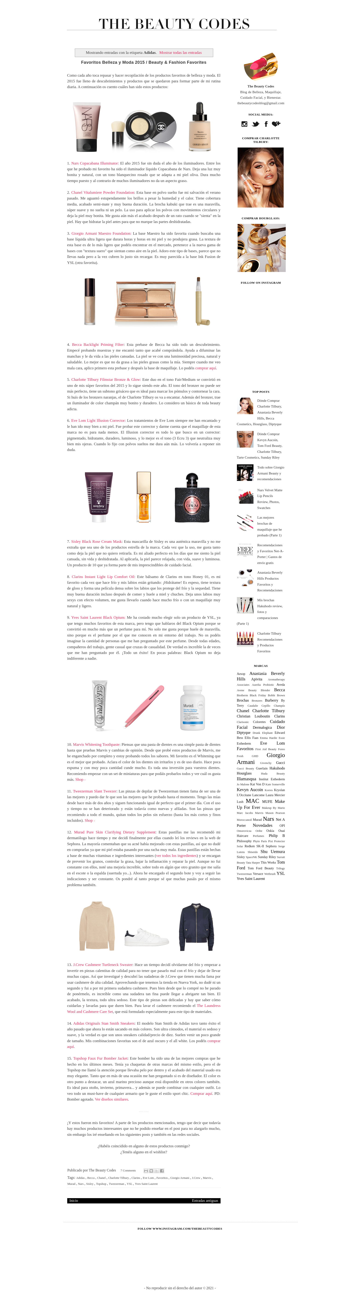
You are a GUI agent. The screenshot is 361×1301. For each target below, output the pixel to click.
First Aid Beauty (266, 749)
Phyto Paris (260, 841)
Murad (71, 1183)
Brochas (243, 700)
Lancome (258, 795)
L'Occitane (244, 795)
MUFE (267, 802)
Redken (250, 846)
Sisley (90, 1183)
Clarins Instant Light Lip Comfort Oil (103, 577)
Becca (91, 1178)
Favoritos (162, 1178)
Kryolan (279, 790)
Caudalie (252, 705)
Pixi (270, 841)
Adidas (80, 1178)
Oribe (259, 831)
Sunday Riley (267, 857)
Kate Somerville (275, 784)
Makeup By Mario (273, 808)
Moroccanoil (244, 819)
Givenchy (266, 763)
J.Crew (196, 1178)
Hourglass (244, 773)
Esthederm (244, 743)
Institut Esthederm (272, 779)
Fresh (240, 756)
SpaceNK (251, 857)
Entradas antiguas (205, 1201)
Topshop (101, 1183)
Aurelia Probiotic (263, 684)
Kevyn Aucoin (250, 789)
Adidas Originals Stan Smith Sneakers (103, 1023)
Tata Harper (253, 862)
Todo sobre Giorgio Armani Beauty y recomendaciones (270, 473)
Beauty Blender (259, 690)
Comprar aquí (201, 1093)
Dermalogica (262, 727)
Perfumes (258, 836)
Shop (80, 779)
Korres (269, 790)
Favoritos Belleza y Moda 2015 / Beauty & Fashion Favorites (144, 62)
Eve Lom (148, 1178)
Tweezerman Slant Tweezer (94, 791)
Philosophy (244, 841)
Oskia (270, 831)
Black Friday (258, 695)
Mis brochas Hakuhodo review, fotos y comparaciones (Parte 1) (260, 611)
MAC (252, 801)
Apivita (256, 679)
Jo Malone (243, 784)
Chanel (101, 1178)
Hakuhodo (277, 768)
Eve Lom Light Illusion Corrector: (98, 420)
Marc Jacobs (245, 813)
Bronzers (257, 700)
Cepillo (266, 705)
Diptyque (244, 732)
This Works (268, 862)
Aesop (241, 674)
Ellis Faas (252, 738)
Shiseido (253, 852)
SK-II (260, 846)
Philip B (277, 836)
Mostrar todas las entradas (180, 52)
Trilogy (280, 868)
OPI (282, 825)
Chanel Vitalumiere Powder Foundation (102, 192)
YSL (130, 1183)
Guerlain (262, 768)
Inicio (74, 1201)
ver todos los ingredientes (176, 855)
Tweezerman (117, 1183)
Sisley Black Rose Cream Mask (96, 541)
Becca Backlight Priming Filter (98, 344)
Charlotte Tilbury (119, 1178)
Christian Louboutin (253, 716)
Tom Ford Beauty (261, 868)
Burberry (271, 700)
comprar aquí (205, 368)
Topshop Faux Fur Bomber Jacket (100, 1058)
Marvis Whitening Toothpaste (96, 744)
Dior (281, 727)
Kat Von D (257, 784)
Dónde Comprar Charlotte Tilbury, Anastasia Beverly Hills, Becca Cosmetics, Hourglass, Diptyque (260, 412)
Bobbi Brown (276, 695)
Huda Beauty (273, 773)
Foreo (281, 749)
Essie (282, 738)
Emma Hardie (268, 738)
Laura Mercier (275, 795)
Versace (258, 874)
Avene (240, 690)
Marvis (207, 1178)
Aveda (281, 684)
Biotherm (242, 695)
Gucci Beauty (245, 768)
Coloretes (259, 722)
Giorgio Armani (180, 1178)
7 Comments (129, 1170)
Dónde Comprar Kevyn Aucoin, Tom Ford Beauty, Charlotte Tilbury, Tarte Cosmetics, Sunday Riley (259, 445)
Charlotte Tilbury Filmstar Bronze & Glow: (106, 379)
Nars (81, 1183)
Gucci (280, 763)
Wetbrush (270, 874)
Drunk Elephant (263, 732)
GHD (255, 756)
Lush (240, 802)
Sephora (271, 846)
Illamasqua (246, 778)
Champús (279, 705)
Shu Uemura (273, 851)
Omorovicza (244, 831)
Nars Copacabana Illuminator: (95, 163)
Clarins (136, 1178)
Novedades (262, 825)
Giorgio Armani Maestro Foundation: (101, 233)
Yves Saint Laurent (146, 1183)
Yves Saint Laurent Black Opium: (98, 617)
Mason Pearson (275, 813)
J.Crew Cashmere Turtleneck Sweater (102, 965)
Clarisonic (243, 722)
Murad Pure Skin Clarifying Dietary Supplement (114, 832)
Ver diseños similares (111, 1099)
